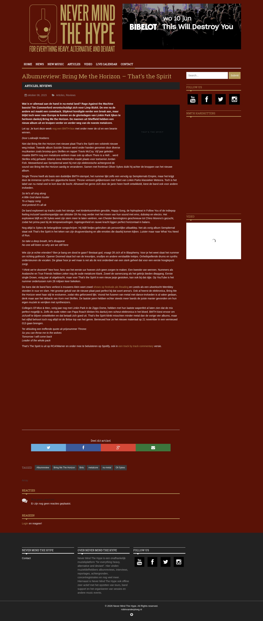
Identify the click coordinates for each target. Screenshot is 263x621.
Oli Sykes (120, 467)
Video (88, 64)
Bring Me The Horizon (64, 467)
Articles (73, 64)
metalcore (93, 467)
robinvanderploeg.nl (131, 609)
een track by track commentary (136, 346)
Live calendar (106, 64)
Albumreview (43, 467)
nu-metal (107, 467)
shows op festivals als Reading (111, 286)
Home (28, 64)
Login (25, 523)
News (40, 64)
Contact (127, 64)
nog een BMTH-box (63, 128)
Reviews (45, 86)
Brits (81, 467)
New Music (55, 64)
